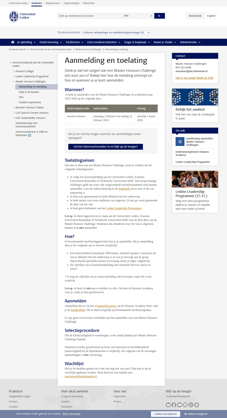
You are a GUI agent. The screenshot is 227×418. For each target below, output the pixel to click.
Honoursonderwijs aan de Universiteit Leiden (51, 49)
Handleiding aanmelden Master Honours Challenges (199, 142)
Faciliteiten (73, 42)
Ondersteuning (49, 42)
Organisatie (120, 396)
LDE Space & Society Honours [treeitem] (30, 113)
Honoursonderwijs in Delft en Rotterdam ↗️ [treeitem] (32, 133)
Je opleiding (24, 42)
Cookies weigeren (197, 414)
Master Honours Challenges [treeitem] (29, 81)
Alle (126, 15)
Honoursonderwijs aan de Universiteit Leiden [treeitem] (31, 64)
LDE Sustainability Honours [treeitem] (28, 118)
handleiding (77, 309)
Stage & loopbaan (135, 42)
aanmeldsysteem (107, 305)
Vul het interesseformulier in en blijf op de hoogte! (106, 146)
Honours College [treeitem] (23, 71)
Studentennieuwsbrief (178, 396)
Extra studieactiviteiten (102, 42)
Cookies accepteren (165, 414)
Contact (13, 401)
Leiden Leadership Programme (123, 208)
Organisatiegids (71, 3)
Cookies (65, 401)
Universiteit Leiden (18, 3)
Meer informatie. (72, 414)
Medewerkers (53, 3)
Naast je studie (163, 42)
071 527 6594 (183, 67)
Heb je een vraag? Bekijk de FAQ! (194, 78)
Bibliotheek (89, 3)
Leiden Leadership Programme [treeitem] (30, 76)
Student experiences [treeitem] (30, 102)
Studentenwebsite (17, 49)
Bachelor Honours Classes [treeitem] (28, 107)
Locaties (13, 406)
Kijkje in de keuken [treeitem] (29, 92)
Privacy (117, 401)
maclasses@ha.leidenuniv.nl (81, 376)
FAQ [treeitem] (21, 97)
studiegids (124, 188)
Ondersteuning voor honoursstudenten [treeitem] (26, 124)
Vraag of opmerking (72, 396)
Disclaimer (66, 406)
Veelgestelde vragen (19, 396)
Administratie (188, 42)
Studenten (36, 3)
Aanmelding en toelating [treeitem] (33, 86)
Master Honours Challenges (88, 49)
